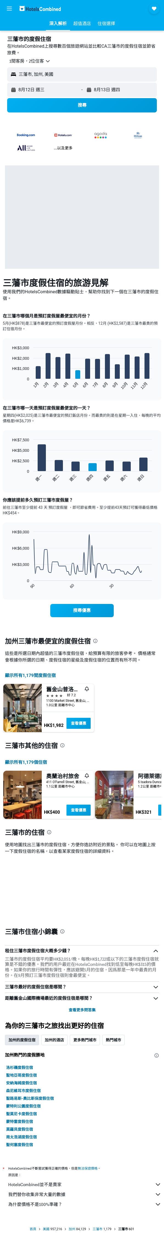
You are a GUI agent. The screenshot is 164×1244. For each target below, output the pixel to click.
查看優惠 (78, 723)
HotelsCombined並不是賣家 (84, 1184)
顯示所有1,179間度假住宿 (30, 675)
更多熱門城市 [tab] (84, 1040)
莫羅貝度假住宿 (19, 1129)
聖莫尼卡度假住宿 (21, 1114)
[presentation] (95, 640)
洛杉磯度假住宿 (19, 1067)
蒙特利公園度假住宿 (23, 1106)
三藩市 (97, 1229)
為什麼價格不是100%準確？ (84, 1204)
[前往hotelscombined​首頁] (40, 8)
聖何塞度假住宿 (19, 1145)
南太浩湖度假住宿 (21, 1137)
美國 (46, 1229)
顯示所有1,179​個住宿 (26, 762)
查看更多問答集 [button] (82, 1010)
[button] (9, 8)
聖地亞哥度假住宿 (21, 1075)
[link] (82, 610)
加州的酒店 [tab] (54, 1040)
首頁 (33, 1229)
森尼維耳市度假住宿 (23, 1091)
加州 (72, 1229)
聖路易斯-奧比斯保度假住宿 (30, 1098)
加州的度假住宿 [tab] (22, 1040)
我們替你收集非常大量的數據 (84, 1194)
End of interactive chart (9, 385)
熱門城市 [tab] (113, 1040)
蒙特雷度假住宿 (19, 1121)
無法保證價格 (88, 1168)
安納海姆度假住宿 (21, 1083)
